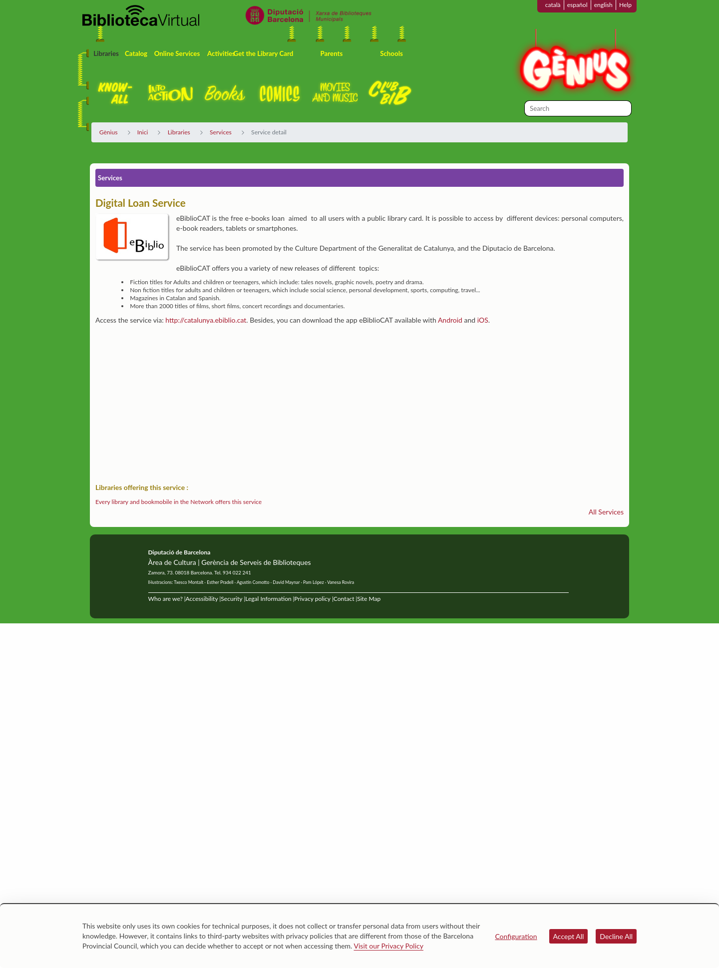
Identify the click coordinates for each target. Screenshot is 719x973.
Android (450, 320)
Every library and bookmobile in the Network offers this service (178, 501)
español (577, 4)
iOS (482, 320)
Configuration (516, 936)
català (553, 4)
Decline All (616, 936)
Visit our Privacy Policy (388, 946)
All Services (606, 511)
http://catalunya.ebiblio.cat (205, 320)
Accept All (568, 936)
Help (625, 4)
